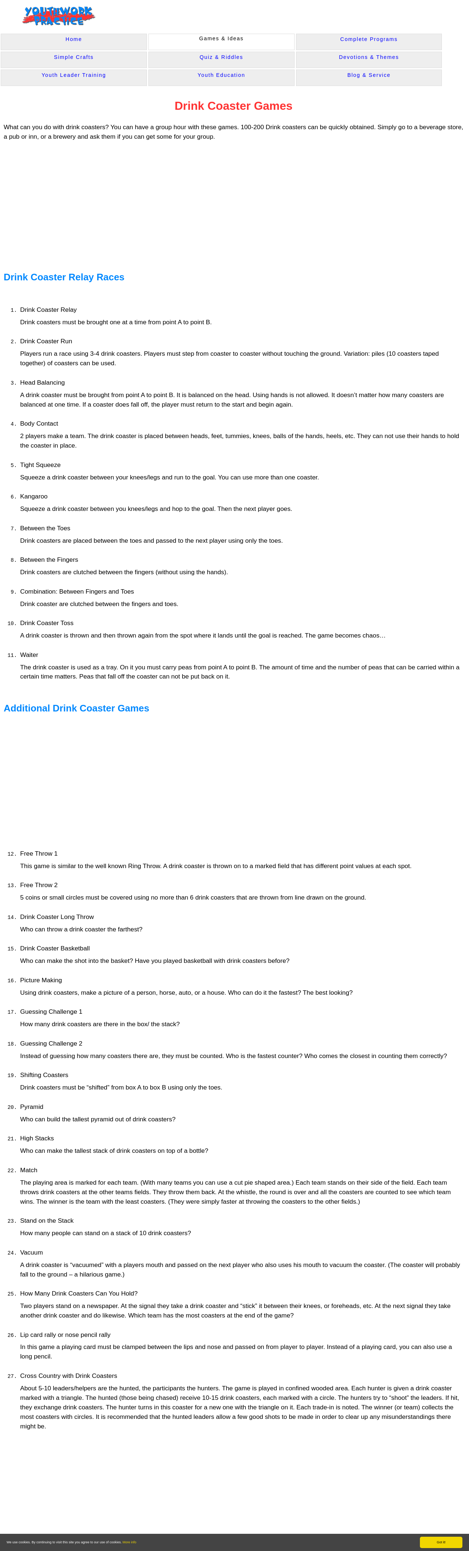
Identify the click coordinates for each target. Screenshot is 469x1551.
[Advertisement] (145, 203)
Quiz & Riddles (221, 57)
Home (74, 39)
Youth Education (221, 75)
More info (130, 1542)
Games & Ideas (221, 38)
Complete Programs (369, 39)
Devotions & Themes (369, 57)
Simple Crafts (73, 57)
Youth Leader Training (73, 75)
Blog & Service (369, 75)
